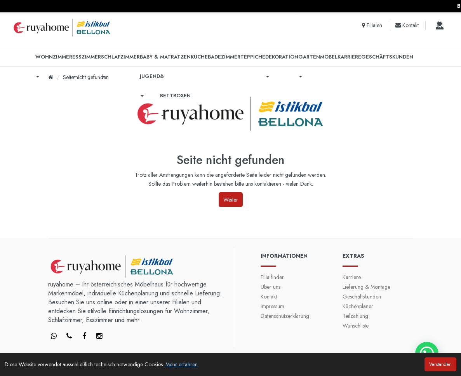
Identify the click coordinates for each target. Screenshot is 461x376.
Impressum (272, 306)
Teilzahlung (355, 316)
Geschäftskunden (362, 296)
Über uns (270, 287)
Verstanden (440, 364)
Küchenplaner (358, 306)
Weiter (230, 200)
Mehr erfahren (181, 364)
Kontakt (269, 296)
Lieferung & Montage (366, 287)
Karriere (352, 277)
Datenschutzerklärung (285, 316)
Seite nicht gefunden (86, 77)
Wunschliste (356, 325)
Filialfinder (272, 277)
